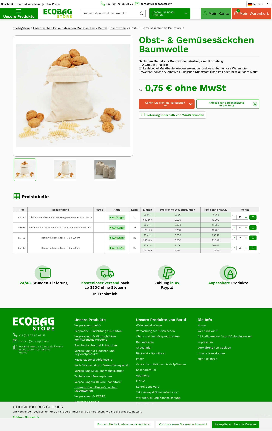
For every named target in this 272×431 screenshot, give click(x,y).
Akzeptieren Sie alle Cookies (236, 425)
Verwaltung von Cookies (215, 357)
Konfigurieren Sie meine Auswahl (183, 425)
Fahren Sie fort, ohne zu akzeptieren (124, 425)
